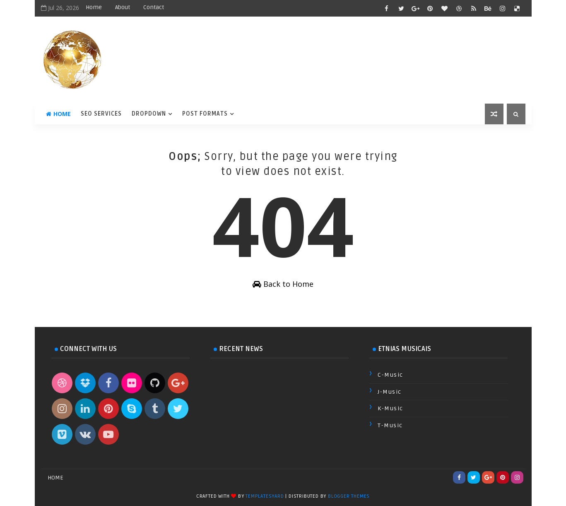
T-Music (390, 425)
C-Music (390, 374)
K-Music (390, 408)
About (122, 7)
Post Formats (205, 113)
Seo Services (101, 113)
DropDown (149, 113)
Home (94, 7)
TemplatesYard (265, 496)
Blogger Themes (349, 496)
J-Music (390, 391)
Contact (153, 7)
